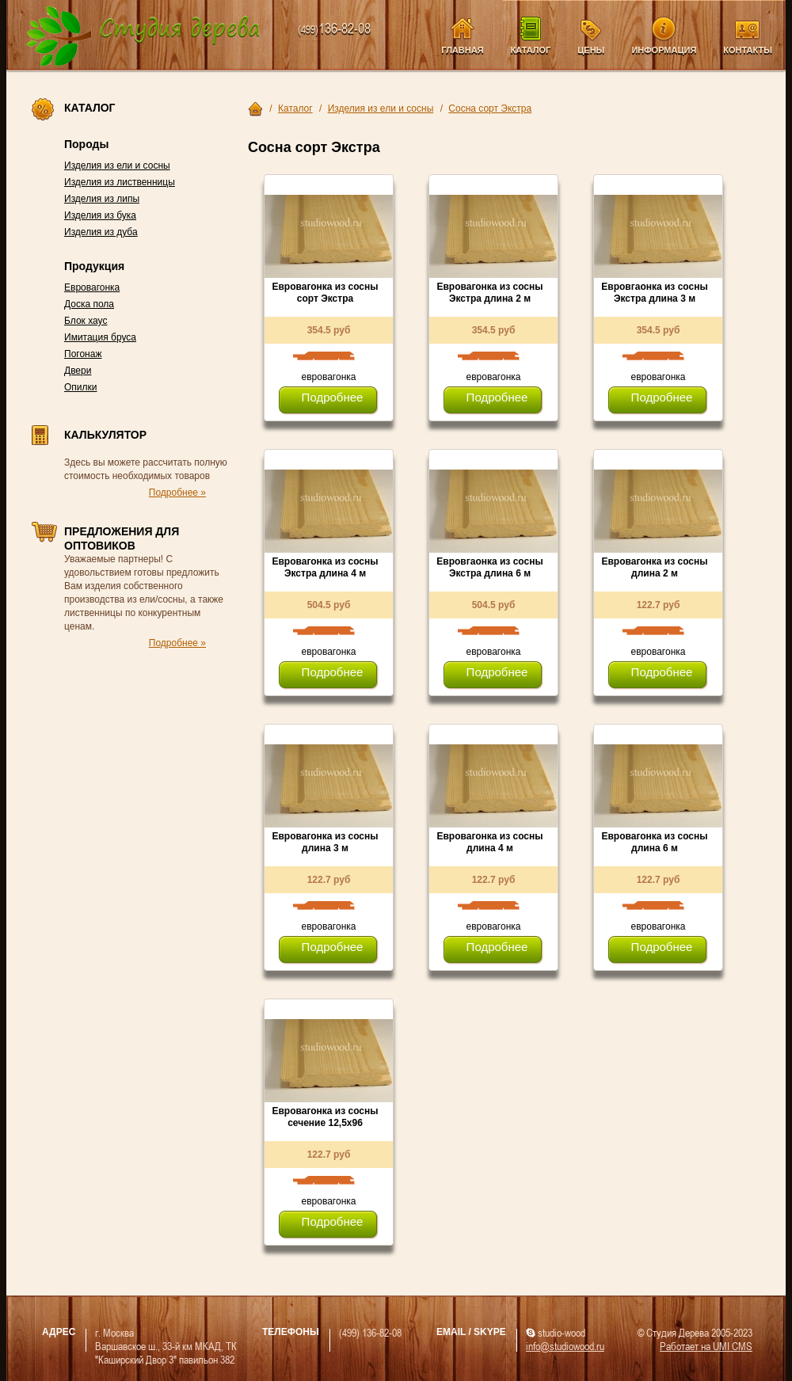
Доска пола (89, 304)
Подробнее (333, 397)
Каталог (531, 50)
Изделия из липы (101, 198)
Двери (77, 370)
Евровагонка (92, 287)
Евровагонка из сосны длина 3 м (325, 842)
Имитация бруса (100, 337)
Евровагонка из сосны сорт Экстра (325, 292)
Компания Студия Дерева (143, 37)
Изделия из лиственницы (119, 182)
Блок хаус (85, 320)
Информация (663, 50)
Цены (590, 50)
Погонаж (82, 354)
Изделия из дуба (101, 232)
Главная (462, 50)
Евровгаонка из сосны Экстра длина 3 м (654, 292)
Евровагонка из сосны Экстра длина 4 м (325, 567)
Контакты (747, 50)
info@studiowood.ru (565, 1345)
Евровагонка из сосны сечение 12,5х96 (325, 1116)
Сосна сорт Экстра (489, 108)
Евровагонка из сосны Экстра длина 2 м (489, 292)
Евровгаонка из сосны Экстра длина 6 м (489, 567)
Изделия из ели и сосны (117, 165)
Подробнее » (177, 492)
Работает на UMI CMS (706, 1345)
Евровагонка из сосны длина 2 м (654, 567)
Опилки (80, 387)
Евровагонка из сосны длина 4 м (489, 842)
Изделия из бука (100, 215)
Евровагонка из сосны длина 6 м (654, 842)
